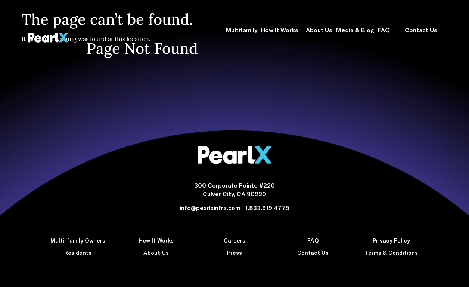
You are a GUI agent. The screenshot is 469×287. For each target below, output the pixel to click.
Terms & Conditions (391, 252)
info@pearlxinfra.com (211, 207)
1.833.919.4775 (267, 207)
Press (234, 252)
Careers (234, 240)
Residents (77, 252)
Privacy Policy (391, 240)
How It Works (281, 30)
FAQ (386, 30)
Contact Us (423, 30)
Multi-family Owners (77, 240)
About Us (319, 29)
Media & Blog (355, 29)
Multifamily (241, 29)
